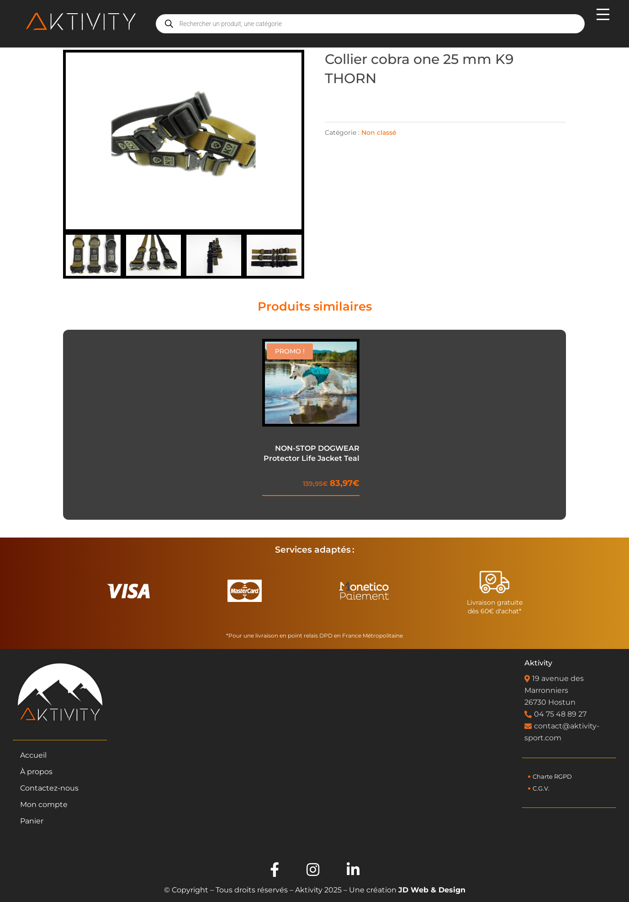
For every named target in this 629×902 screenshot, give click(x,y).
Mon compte (44, 804)
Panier (31, 821)
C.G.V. (541, 788)
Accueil (33, 755)
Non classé (378, 132)
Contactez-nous (49, 788)
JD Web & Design (431, 890)
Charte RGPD (552, 776)
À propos (36, 771)
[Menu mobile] (602, 24)
